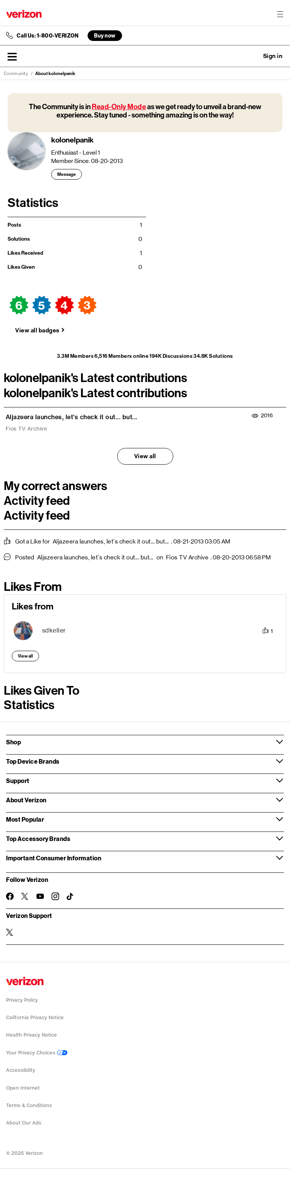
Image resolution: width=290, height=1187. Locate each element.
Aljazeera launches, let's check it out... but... (72, 417)
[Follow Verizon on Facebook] (10, 896)
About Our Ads (23, 1123)
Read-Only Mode (119, 106)
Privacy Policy (22, 1000)
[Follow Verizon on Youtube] (40, 896)
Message (66, 174)
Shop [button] (13, 741)
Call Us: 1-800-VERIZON (47, 35)
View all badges (37, 330)
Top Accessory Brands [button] (38, 838)
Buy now (105, 35)
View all (145, 456)
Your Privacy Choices (36, 1052)
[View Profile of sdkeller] (54, 630)
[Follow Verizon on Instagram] (55, 896)
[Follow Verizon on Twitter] (25, 896)
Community (16, 73)
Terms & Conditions (29, 1105)
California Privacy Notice (35, 1017)
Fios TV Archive (26, 428)
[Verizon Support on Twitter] (10, 932)
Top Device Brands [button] (33, 761)
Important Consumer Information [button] (53, 857)
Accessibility (20, 1070)
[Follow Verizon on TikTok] (70, 896)
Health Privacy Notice (31, 1035)
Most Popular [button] (25, 819)
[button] (12, 56)
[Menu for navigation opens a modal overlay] (280, 14)
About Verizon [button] (26, 799)
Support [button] (18, 780)
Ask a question (252, 56)
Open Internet (23, 1088)
